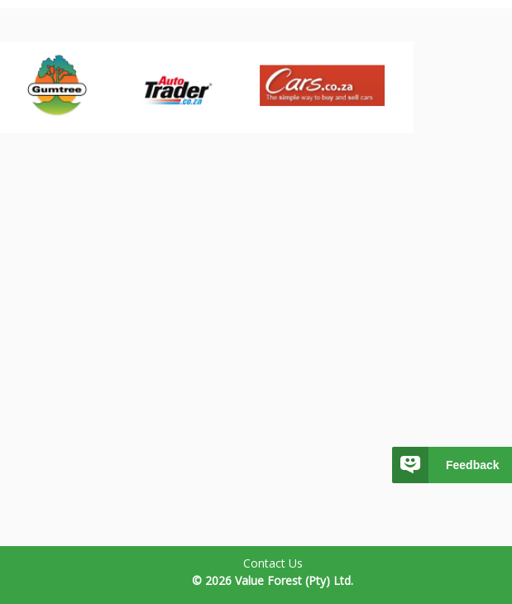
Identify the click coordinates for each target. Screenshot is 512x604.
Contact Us (273, 563)
